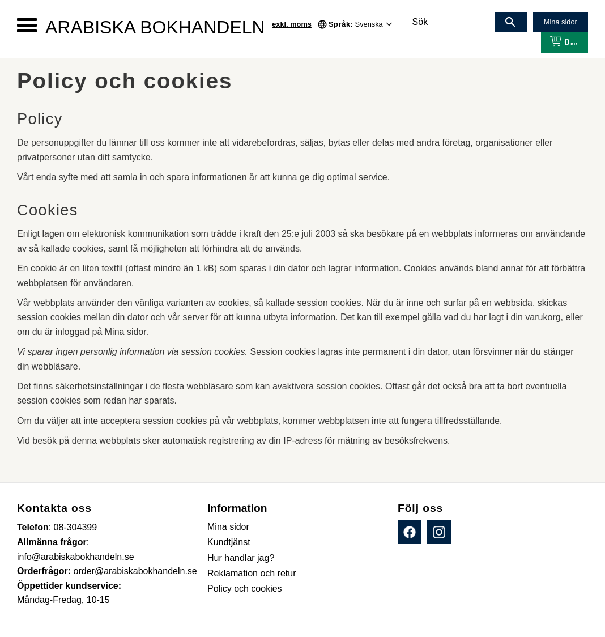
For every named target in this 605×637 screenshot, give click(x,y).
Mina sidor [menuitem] (228, 527)
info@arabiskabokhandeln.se (75, 557)
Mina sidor (560, 22)
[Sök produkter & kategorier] (449, 22)
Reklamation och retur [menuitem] (251, 573)
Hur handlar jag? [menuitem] (240, 558)
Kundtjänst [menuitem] (228, 542)
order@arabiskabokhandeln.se (135, 571)
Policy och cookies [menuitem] (244, 588)
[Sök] (510, 22)
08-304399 (75, 527)
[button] (27, 25)
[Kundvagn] (561, 42)
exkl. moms (292, 24)
